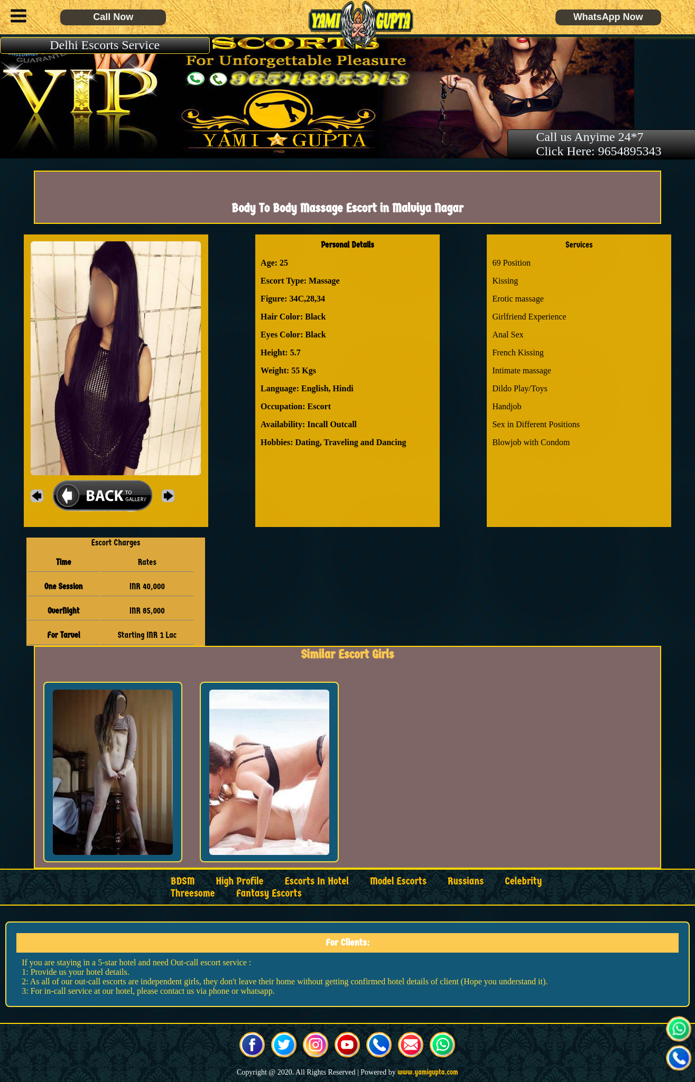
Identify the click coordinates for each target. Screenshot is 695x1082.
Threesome (193, 893)
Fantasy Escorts (269, 893)
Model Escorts (398, 881)
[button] (15, 17)
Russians (466, 881)
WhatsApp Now (608, 17)
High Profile (239, 881)
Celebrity (523, 881)
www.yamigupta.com (427, 1072)
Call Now (113, 17)
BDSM (182, 881)
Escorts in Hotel (317, 881)
